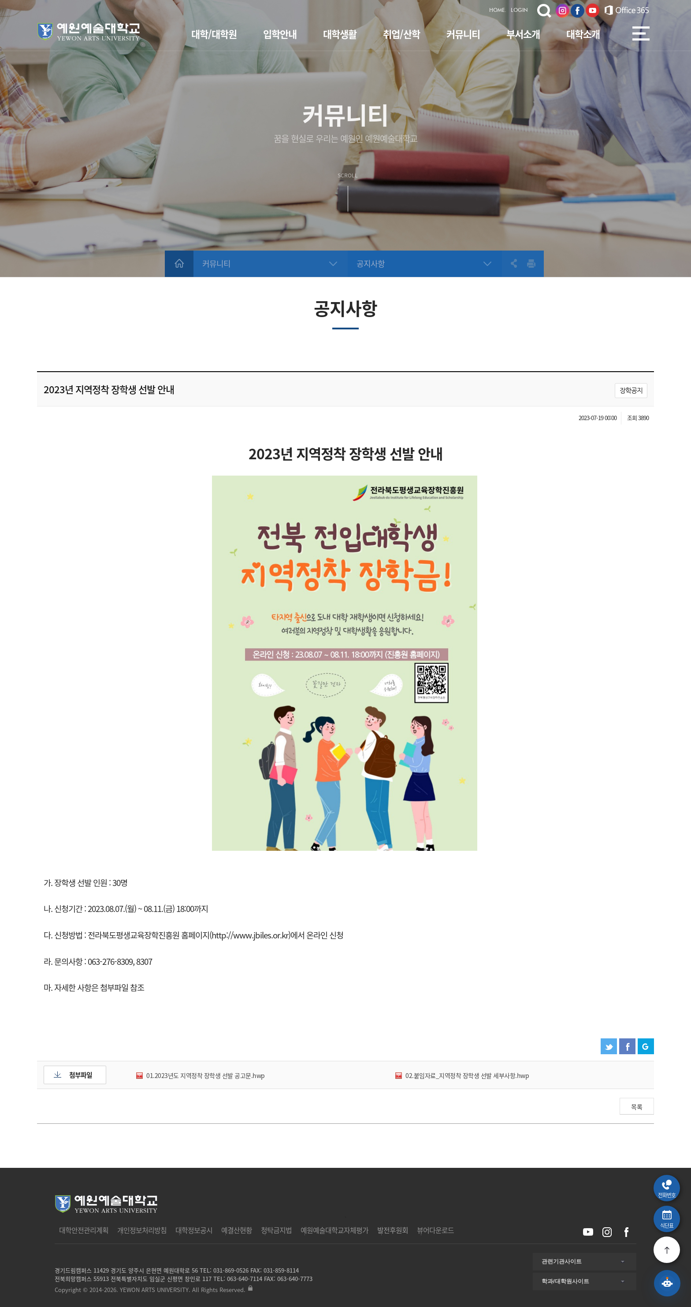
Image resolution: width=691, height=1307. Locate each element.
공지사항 (371, 264)
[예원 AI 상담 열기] (667, 1283)
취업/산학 (401, 33)
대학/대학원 (214, 33)
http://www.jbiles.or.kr (250, 935)
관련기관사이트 (562, 1261)
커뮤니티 (463, 33)
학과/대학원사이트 (565, 1281)
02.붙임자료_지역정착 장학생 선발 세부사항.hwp (467, 1075)
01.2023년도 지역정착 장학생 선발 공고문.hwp (205, 1075)
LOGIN (519, 10)
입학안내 (280, 33)
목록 (637, 1106)
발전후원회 (392, 1230)
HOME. (497, 10)
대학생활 (340, 33)
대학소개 (583, 33)
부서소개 (523, 33)
